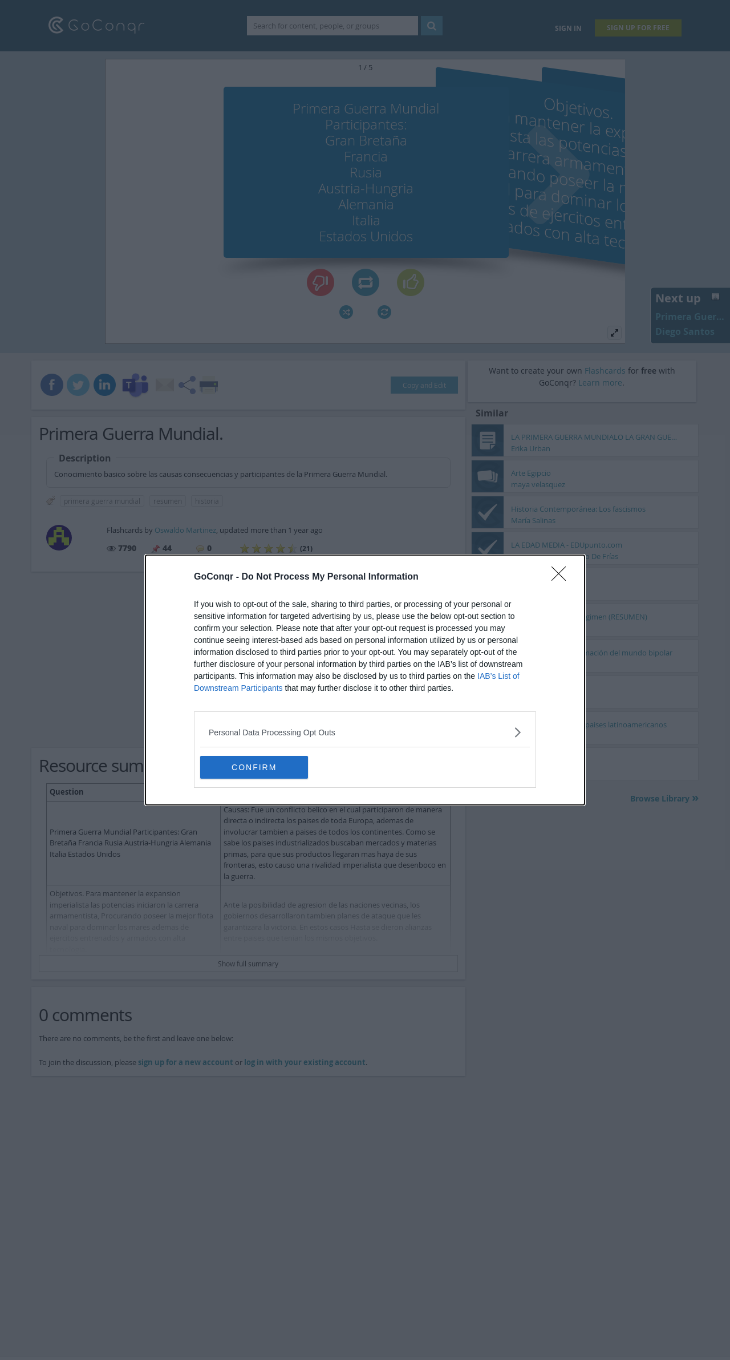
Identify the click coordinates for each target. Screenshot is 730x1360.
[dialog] (365, 680)
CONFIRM (254, 767)
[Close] (562, 577)
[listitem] (365, 732)
